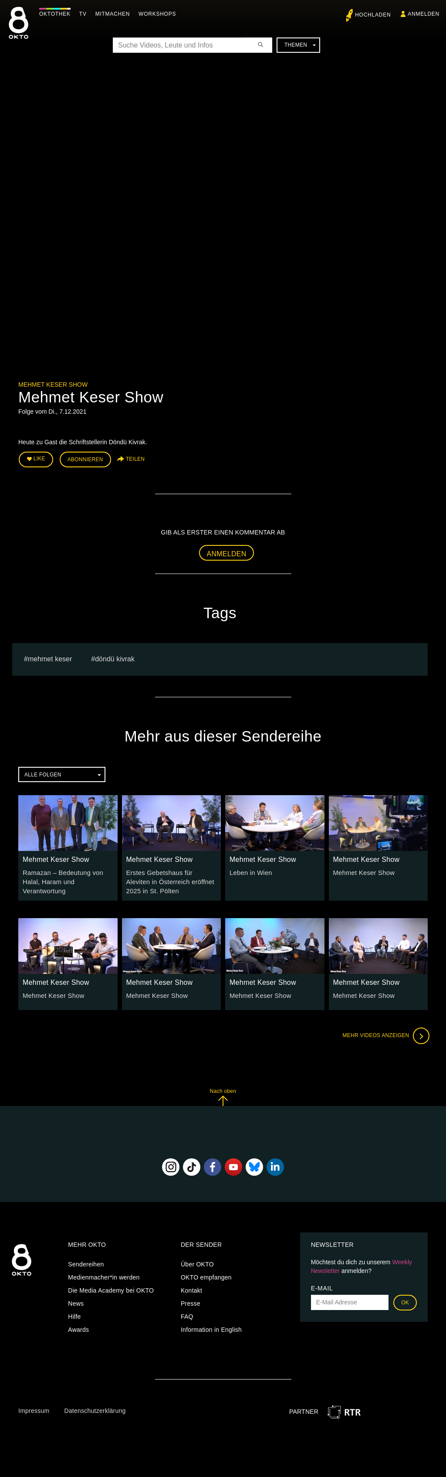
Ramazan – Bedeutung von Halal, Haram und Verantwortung (61, 880)
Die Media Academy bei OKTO (111, 1287)
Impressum (33, 1408)
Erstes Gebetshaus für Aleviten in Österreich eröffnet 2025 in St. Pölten (169, 880)
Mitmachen (115, 14)
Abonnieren (85, 459)
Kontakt (191, 1287)
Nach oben (223, 1094)
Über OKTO (197, 1261)
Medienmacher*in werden (103, 1274)
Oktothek (57, 14)
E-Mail (322, 1285)
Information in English (211, 1326)
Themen (300, 45)
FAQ (187, 1313)
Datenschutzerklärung (94, 1408)
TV (85, 14)
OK (405, 1300)
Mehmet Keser (50, 657)
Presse (190, 1300)
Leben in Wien (250, 871)
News (76, 1300)
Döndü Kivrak (115, 657)
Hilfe (74, 1313)
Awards (78, 1326)
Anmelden (227, 552)
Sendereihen (86, 1261)
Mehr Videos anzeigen (384, 1033)
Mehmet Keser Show (53, 384)
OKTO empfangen (206, 1274)
